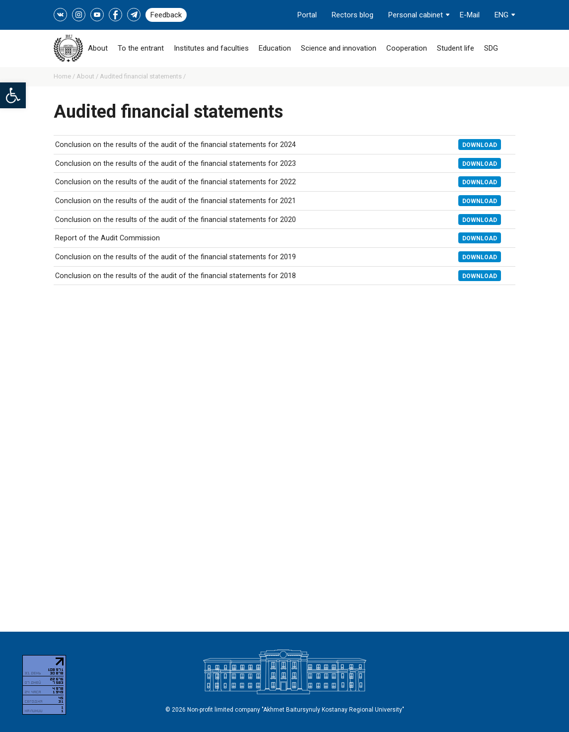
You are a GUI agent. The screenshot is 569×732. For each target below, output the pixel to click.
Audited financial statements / (143, 76)
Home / (65, 76)
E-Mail (470, 14)
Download (479, 145)
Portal (307, 14)
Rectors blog (352, 14)
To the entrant (141, 48)
